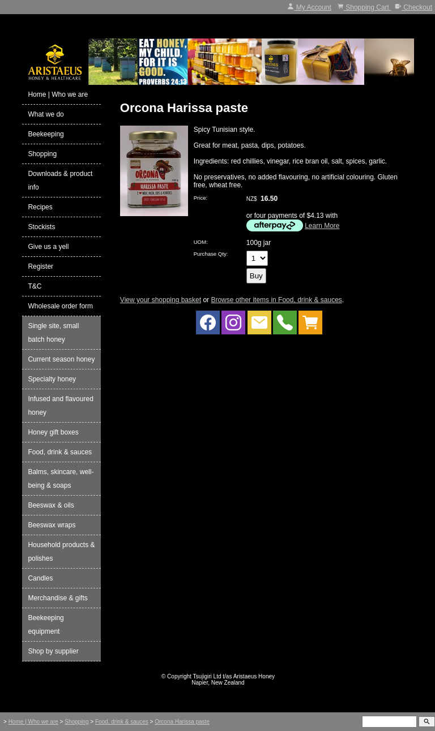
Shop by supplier (53, 651)
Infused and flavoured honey (60, 405)
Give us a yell (48, 247)
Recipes (40, 207)
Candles (40, 578)
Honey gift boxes (53, 432)
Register (40, 266)
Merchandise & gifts (57, 598)
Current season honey (61, 359)
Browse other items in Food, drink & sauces (276, 300)
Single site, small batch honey (53, 332)
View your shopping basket (160, 300)
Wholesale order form (60, 306)
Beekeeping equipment (45, 624)
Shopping (42, 154)
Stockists (41, 227)
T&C (34, 286)
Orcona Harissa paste (182, 722)
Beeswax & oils (51, 505)
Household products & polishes (61, 551)
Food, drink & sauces (60, 452)
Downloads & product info (60, 180)
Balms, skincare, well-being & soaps (60, 478)
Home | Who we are (58, 94)
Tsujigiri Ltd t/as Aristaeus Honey (234, 676)
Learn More (322, 226)
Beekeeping (45, 134)
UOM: (201, 242)
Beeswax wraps (51, 525)
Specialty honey (52, 379)
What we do (45, 114)
